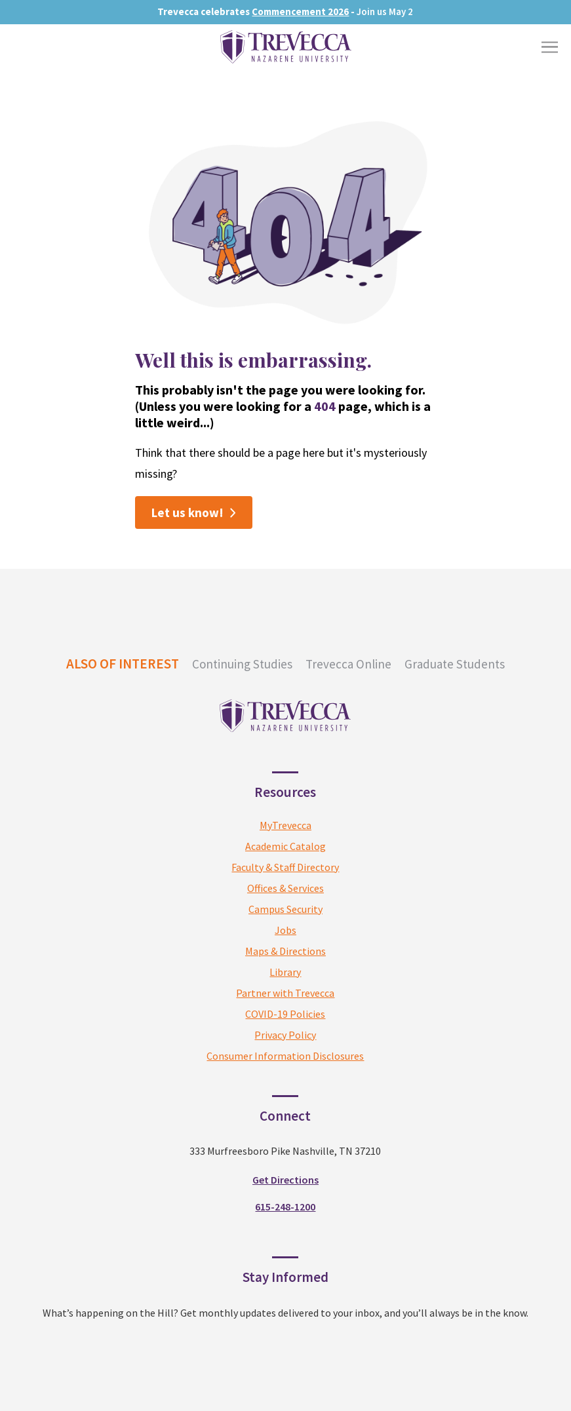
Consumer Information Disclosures (285, 1055)
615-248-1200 (285, 1206)
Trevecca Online (348, 664)
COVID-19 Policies (285, 1013)
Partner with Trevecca (285, 992)
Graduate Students (454, 664)
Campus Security (285, 909)
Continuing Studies (242, 664)
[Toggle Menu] (549, 46)
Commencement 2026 (300, 11)
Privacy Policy (285, 1034)
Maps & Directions (285, 950)
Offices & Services (285, 888)
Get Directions (285, 1179)
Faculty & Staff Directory (285, 867)
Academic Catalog (285, 846)
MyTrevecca (285, 825)
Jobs (285, 930)
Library (285, 971)
